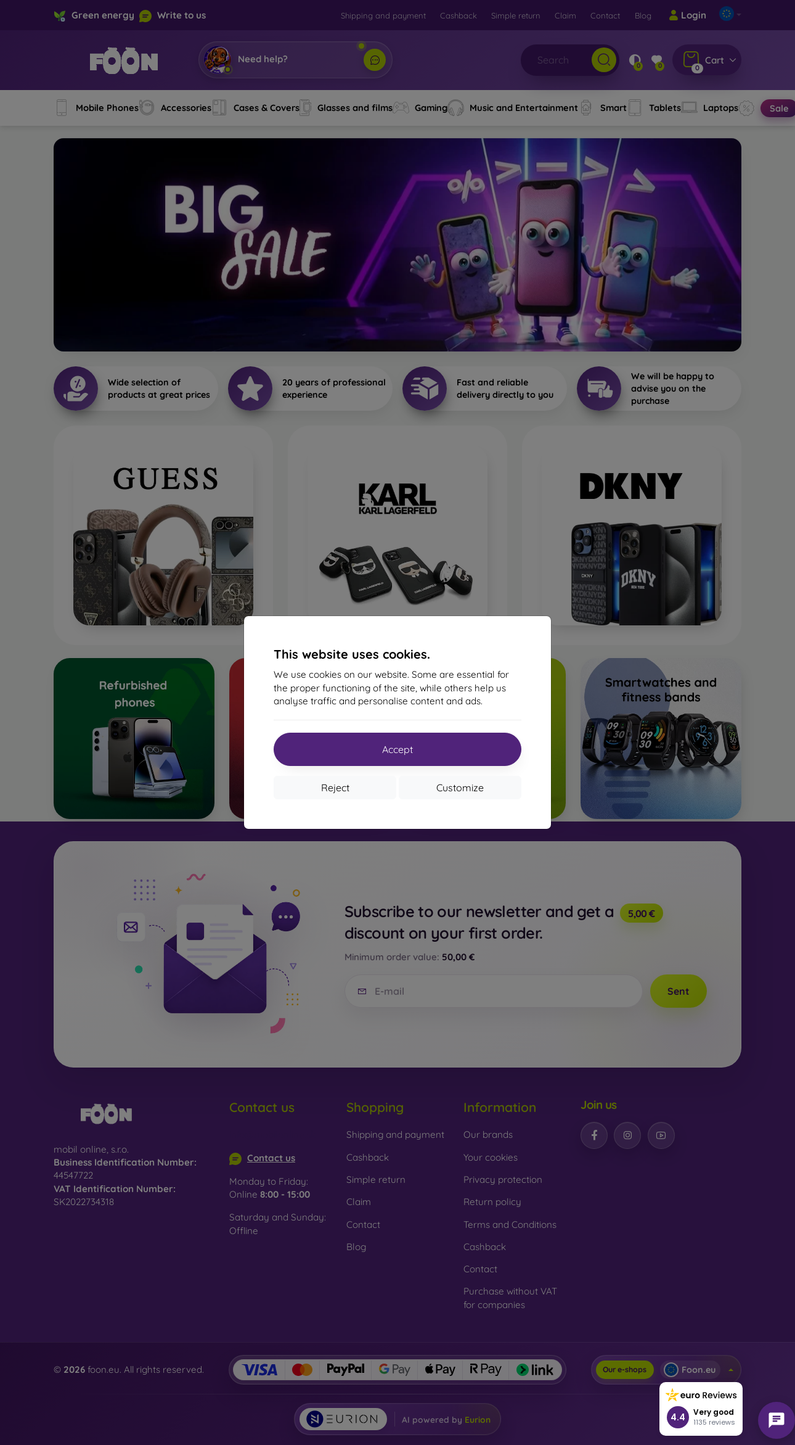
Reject (335, 787)
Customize (460, 787)
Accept (397, 749)
